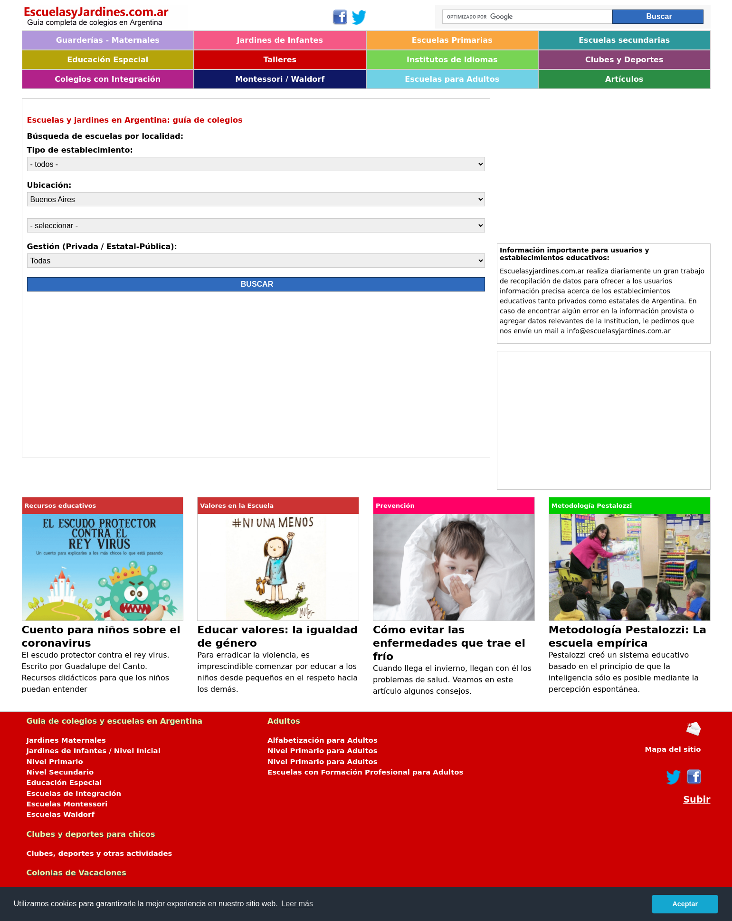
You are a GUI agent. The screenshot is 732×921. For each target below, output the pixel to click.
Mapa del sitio (673, 749)
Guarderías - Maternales (108, 40)
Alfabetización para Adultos (322, 740)
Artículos (624, 79)
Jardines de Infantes (280, 40)
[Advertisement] (111, 376)
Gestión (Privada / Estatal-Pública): (102, 246)
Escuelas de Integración (74, 793)
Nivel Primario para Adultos (322, 750)
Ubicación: (49, 185)
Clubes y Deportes (624, 59)
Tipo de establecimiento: (80, 150)
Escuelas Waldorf (61, 814)
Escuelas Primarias (452, 40)
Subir (696, 799)
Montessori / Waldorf (279, 79)
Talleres (279, 59)
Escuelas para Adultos (452, 79)
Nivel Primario (55, 761)
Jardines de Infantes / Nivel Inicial (94, 750)
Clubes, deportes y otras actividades (99, 853)
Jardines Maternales (66, 740)
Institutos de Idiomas (452, 59)
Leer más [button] (297, 904)
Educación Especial (107, 59)
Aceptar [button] (685, 904)
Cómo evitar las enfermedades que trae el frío (449, 643)
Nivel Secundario (60, 772)
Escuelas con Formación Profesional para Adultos (365, 772)
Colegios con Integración (108, 79)
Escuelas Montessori (67, 804)
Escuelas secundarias (624, 40)
